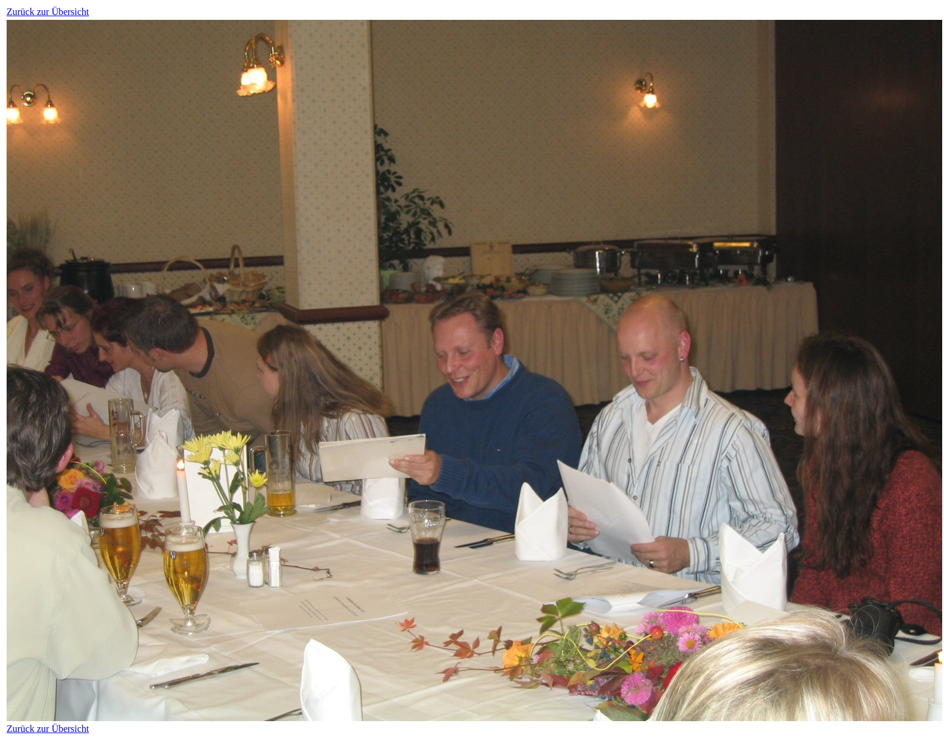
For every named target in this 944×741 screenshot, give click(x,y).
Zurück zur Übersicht (48, 12)
